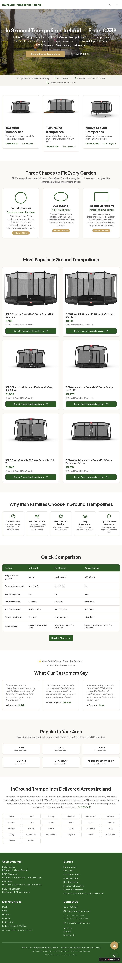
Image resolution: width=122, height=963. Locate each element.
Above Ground (21, 870)
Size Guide (68, 870)
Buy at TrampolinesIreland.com (31, 331)
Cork (4, 910)
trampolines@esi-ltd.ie (76, 911)
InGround (6, 870)
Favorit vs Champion (73, 889)
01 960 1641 (84, 807)
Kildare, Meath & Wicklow (14, 926)
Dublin (5, 907)
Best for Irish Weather (73, 886)
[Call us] (114, 955)
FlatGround (19, 877)
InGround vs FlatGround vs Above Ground (83, 893)
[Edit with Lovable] (108, 959)
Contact (67, 931)
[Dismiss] (118, 959)
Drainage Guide (70, 878)
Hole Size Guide (70, 882)
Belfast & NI (7, 922)
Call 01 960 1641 (81, 54)
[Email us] (114, 945)
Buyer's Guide (69, 867)
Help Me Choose (61, 638)
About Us (67, 928)
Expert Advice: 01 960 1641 (61, 82)
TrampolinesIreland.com (76, 923)
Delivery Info (69, 935)
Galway (5, 914)
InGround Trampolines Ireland (21, 4)
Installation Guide (71, 874)
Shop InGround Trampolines (45, 54)
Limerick (6, 918)
